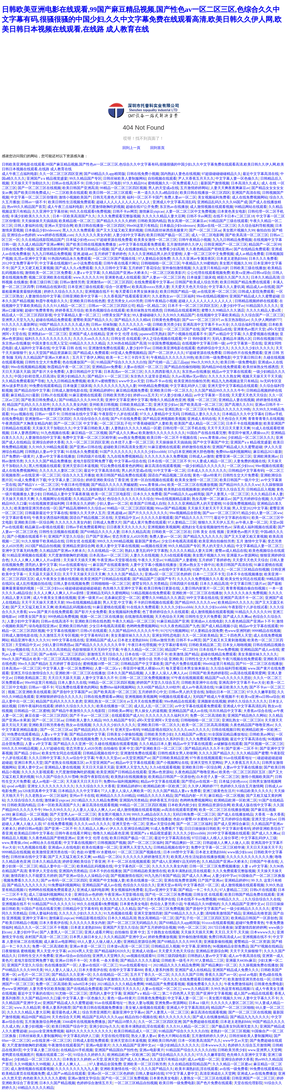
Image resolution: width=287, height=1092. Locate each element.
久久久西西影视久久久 (162, 371)
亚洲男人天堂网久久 (108, 956)
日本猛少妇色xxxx (80, 240)
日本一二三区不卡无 (209, 574)
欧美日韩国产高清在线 (234, 565)
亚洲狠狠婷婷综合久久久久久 (59, 697)
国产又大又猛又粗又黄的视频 (119, 230)
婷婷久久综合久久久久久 (63, 291)
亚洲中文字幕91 (34, 918)
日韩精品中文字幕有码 (246, 470)
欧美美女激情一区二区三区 (155, 240)
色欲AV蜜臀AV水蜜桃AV (192, 819)
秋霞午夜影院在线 (94, 777)
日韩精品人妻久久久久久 (200, 414)
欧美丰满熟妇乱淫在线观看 (189, 871)
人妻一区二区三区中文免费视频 (190, 211)
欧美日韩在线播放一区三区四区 (205, 192)
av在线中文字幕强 (69, 569)
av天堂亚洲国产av (136, 758)
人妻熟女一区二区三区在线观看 (205, 1078)
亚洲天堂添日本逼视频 (80, 466)
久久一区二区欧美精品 (200, 635)
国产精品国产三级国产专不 (153, 579)
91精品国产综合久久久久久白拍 (121, 362)
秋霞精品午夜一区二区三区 (68, 367)
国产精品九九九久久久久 (203, 536)
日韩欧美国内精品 (151, 221)
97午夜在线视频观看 (187, 678)
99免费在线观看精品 (45, 386)
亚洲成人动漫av (144, 951)
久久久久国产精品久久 (125, 574)
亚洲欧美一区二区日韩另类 (144, 1064)
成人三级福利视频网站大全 (50, 894)
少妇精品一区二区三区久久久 (251, 437)
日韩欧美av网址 (120, 711)
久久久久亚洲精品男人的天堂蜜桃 (155, 254)
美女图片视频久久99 (239, 230)
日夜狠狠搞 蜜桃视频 (18, 951)
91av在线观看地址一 (75, 565)
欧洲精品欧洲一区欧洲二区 (164, 786)
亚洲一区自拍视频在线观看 (151, 480)
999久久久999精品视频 (115, 541)
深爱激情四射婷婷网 (52, 249)
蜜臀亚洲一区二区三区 (233, 456)
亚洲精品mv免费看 (107, 367)
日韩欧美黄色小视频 (107, 819)
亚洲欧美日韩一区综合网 (34, 522)
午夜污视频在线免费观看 (242, 659)
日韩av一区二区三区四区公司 (111, 306)
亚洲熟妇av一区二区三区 (47, 334)
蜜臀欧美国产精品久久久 (93, 320)
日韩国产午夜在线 (264, 861)
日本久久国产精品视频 (125, 673)
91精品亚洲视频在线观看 (26, 555)
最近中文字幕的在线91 (232, 518)
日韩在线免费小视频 (143, 174)
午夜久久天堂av (150, 560)
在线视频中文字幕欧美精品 (217, 315)
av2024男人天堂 (93, 659)
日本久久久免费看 (263, 258)
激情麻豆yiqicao (151, 211)
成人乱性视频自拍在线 (34, 583)
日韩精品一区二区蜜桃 (32, 711)
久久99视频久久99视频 (32, 1064)
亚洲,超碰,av (83, 254)
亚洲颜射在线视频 (211, 701)
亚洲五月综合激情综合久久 (32, 673)
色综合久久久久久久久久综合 (130, 499)
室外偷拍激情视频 (176, 268)
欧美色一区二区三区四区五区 (243, 772)
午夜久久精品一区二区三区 (133, 621)
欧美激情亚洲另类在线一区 (35, 508)
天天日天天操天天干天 (264, 847)
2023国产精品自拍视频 (43, 546)
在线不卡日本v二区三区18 (233, 216)
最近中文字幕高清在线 (260, 174)
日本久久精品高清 (265, 277)
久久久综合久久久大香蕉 (95, 786)
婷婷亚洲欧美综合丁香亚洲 (107, 480)
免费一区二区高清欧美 (208, 715)
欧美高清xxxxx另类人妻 (151, 287)
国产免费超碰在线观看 (201, 1022)
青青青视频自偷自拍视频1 (246, 588)
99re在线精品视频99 (212, 296)
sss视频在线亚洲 (154, 546)
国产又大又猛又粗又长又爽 (32, 607)
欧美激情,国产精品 (184, 654)
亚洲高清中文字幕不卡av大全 (206, 324)
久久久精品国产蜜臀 (252, 753)
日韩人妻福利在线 (28, 225)
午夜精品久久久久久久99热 (172, 357)
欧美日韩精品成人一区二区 (135, 1031)
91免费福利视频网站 (64, 885)
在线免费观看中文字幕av (154, 282)
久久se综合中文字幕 (78, 758)
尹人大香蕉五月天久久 (196, 178)
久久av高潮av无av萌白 (189, 376)
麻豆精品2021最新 (25, 395)
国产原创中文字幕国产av (72, 692)
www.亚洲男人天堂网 (265, 1050)
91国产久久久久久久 (116, 452)
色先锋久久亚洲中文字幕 (122, 588)
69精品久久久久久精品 (87, 343)
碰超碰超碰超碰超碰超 (83, 588)
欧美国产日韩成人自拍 (148, 503)
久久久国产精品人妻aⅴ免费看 (177, 791)
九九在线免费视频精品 (125, 456)
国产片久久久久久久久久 (148, 513)
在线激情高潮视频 (139, 616)
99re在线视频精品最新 (172, 499)
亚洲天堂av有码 (127, 730)
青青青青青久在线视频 (266, 419)
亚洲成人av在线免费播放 (256, 1073)
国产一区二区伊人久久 (166, 353)
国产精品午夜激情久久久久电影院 (79, 711)
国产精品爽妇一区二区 (183, 843)
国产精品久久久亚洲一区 (73, 744)
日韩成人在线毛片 (122, 659)
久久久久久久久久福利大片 (166, 715)
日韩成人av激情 (201, 456)
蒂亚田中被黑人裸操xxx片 (248, 433)
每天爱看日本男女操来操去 (136, 291)
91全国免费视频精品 (164, 343)
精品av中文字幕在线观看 (231, 371)
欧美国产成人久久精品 (118, 909)
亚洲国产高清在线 (246, 192)
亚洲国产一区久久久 (162, 979)
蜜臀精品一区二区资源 (252, 941)
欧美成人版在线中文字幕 (251, 805)
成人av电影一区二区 (48, 781)
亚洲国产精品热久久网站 (247, 715)
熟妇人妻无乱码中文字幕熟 (146, 551)
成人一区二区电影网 (207, 235)
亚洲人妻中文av (30, 767)
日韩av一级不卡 (33, 202)
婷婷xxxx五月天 (145, 395)
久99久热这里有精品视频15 (232, 989)
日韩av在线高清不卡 (68, 183)
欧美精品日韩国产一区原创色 (171, 777)
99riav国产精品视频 (170, 508)
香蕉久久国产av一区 (221, 974)
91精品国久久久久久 (262, 306)
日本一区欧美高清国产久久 (74, 216)
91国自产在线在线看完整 (206, 433)
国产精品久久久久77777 (193, 518)
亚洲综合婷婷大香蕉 (48, 442)
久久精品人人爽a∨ (93, 828)
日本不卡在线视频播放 (244, 423)
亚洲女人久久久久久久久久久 (50, 786)
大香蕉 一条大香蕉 (269, 814)
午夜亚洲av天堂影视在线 (116, 560)
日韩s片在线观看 (54, 395)
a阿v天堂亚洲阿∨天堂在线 (158, 720)
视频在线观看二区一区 (54, 1055)
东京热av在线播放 (174, 207)
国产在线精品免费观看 (252, 249)
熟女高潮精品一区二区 (156, 918)
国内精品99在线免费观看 (221, 367)
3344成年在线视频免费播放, (84, 1022)
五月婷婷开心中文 (152, 692)
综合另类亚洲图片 (96, 1012)
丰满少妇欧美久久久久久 (31, 216)
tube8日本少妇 (84, 984)
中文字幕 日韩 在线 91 (69, 348)
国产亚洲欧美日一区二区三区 (159, 748)
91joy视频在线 (22, 414)
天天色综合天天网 (231, 419)
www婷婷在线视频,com (55, 235)
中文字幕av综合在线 (130, 461)
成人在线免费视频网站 (250, 197)
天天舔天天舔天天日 (44, 574)
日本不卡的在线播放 (105, 871)
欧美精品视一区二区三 (77, 221)
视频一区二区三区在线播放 (101, 616)
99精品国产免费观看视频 (165, 984)
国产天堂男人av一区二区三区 (73, 814)
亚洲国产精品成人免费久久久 (235, 970)
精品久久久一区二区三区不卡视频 (41, 927)
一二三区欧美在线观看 (69, 192)
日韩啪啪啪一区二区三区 (160, 263)
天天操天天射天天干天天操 (208, 508)
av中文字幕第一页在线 (244, 343)
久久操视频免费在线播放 (258, 965)
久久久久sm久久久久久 (91, 339)
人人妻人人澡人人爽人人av (166, 673)
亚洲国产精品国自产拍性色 (116, 1050)
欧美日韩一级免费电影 (213, 357)
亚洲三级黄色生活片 (219, 791)
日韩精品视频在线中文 (101, 753)
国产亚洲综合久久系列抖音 (162, 739)
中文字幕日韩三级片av (248, 583)
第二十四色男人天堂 (236, 635)
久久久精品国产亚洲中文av (242, 904)
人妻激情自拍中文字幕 (43, 296)
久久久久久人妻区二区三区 (60, 470)
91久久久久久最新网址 (20, 324)
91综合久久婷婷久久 (89, 1055)
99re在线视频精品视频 (28, 367)
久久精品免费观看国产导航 (23, 381)
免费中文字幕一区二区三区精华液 (89, 437)
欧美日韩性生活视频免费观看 (71, 202)
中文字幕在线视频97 (55, 263)
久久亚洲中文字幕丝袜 (50, 211)
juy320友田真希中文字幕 (37, 791)
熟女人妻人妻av (143, 1036)
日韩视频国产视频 (111, 843)
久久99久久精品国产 (179, 315)
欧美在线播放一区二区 (114, 706)
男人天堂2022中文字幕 (250, 508)
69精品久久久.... (230, 899)
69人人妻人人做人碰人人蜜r (100, 941)
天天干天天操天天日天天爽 (83, 574)
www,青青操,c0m (150, 409)
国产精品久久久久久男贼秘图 (114, 485)
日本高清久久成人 (245, 183)
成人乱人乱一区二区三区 (153, 706)
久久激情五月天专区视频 (59, 635)
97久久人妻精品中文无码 (159, 414)
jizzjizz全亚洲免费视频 (46, 1031)
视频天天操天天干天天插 (262, 376)
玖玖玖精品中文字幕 (225, 711)
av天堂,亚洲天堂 (105, 1059)
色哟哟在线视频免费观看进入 (30, 569)
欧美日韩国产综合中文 (69, 1026)
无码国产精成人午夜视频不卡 (216, 697)
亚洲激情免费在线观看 (106, 348)
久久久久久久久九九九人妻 (114, 386)
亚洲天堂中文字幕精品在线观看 (233, 386)
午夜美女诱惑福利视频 (50, 518)
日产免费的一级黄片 (18, 456)
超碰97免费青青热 (39, 310)
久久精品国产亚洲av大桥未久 (125, 273)
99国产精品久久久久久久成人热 (64, 324)
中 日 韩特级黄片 (196, 339)
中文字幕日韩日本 (247, 357)
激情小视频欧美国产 (75, 197)
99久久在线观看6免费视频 (90, 211)
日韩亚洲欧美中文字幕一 (82, 296)
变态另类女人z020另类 (125, 301)
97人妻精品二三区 (182, 522)
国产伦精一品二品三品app (168, 362)
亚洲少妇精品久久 (71, 376)
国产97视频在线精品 (266, 946)
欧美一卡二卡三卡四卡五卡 (127, 357)
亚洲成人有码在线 (201, 419)
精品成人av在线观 (260, 287)
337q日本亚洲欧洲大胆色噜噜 (190, 452)
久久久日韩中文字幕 (110, 268)
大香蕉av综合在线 (257, 711)
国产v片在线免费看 (126, 419)
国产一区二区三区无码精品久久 (132, 923)
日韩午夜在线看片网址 (121, 263)
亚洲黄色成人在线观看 (123, 277)
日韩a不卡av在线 (159, 381)
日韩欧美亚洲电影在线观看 (173, 348)
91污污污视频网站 (174, 631)
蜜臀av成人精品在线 (231, 551)
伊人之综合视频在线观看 (162, 339)
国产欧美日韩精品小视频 (89, 249)
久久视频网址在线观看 (54, 499)
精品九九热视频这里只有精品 (234, 381)
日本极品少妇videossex (177, 225)
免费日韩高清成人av (225, 937)
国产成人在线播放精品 (129, 249)
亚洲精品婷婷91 (101, 390)
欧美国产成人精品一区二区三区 (199, 423)
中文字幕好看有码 (16, 518)
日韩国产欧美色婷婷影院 (208, 673)
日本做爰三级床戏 (201, 277)
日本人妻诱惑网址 (25, 433)
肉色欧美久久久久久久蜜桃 (44, 1078)
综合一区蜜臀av (117, 287)
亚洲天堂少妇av (165, 404)
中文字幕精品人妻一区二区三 (77, 315)
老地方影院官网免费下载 (93, 461)
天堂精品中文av (126, 518)
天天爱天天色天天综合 (189, 287)
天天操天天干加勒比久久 (30, 183)
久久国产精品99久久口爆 (41, 998)
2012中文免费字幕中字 (20, 263)
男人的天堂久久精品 (218, 546)
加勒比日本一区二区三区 (225, 692)
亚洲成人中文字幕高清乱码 (174, 202)
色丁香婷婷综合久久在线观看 (165, 612)
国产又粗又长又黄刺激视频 (224, 640)
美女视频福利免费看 (214, 197)
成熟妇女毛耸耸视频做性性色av (206, 527)
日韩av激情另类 (72, 282)
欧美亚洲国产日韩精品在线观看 (105, 579)
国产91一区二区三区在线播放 (259, 664)
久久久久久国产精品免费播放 (48, 461)
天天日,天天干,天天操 (232, 932)
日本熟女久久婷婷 (80, 503)
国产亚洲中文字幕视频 (214, 993)
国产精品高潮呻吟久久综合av (82, 508)
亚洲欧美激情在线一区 (118, 1069)
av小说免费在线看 (87, 263)
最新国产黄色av (147, 541)
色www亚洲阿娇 (237, 631)
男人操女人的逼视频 (151, 711)
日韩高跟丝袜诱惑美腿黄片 (165, 230)
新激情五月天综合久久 (105, 654)
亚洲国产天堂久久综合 (66, 536)
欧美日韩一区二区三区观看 (110, 192)
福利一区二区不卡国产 (145, 197)
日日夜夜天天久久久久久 (126, 527)
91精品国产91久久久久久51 (53, 904)
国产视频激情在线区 (127, 876)
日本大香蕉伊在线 (160, 899)
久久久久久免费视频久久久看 (200, 579)
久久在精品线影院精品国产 (42, 240)
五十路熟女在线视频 (163, 932)
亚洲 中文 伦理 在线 (122, 334)
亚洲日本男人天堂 (28, 762)
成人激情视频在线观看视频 (211, 207)
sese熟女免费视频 (132, 437)
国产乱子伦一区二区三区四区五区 (202, 918)
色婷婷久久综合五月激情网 (241, 786)
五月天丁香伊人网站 (88, 357)
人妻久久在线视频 (144, 555)
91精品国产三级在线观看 (228, 221)
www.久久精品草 (196, 989)
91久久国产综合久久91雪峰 (57, 777)
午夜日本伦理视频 (75, 485)
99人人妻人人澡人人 (61, 970)
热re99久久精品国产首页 (26, 207)
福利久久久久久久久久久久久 (48, 339)
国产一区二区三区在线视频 (39, 188)
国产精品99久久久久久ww (239, 485)
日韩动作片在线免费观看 (243, 353)
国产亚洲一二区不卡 (242, 748)
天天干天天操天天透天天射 (42, 602)
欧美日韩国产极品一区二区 (167, 235)
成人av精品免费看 (249, 254)
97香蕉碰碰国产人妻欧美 (153, 423)
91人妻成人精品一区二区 (212, 461)
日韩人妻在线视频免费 (71, 583)
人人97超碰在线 (51, 748)
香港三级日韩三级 (43, 282)
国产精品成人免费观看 (91, 353)
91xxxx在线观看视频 (218, 923)
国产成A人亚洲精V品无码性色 (176, 861)
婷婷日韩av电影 (30, 828)
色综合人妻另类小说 (166, 904)
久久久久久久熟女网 (224, 376)
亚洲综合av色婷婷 (21, 235)
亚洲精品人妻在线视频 (236, 400)
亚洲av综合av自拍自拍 (73, 956)
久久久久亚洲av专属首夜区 (193, 258)
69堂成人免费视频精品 (129, 353)
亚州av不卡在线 (82, 795)
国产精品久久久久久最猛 (140, 960)
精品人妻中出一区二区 (57, 866)
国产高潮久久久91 (239, 404)
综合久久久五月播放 (78, 475)
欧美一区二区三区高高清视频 (56, 659)
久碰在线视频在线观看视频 (115, 744)
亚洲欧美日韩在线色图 (87, 301)
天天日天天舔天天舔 (64, 678)
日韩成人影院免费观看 (256, 291)
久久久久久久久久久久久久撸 (249, 857)
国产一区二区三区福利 (194, 824)
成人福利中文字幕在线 (32, 348)
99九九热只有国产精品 (162, 876)
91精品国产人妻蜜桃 (180, 560)
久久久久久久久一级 (135, 324)
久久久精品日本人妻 (267, 494)
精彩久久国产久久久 (233, 277)
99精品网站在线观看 (251, 207)
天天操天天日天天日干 (84, 781)
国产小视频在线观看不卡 (187, 334)
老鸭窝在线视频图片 (18, 1055)
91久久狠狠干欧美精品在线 (42, 541)
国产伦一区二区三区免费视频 (168, 894)
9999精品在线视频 (266, 631)
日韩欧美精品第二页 (136, 404)
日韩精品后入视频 (260, 489)
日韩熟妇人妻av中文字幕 (44, 452)
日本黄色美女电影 (231, 211)
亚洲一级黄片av (90, 598)
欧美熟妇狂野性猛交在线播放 (148, 819)
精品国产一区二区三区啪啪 (232, 1007)
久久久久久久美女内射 (93, 235)
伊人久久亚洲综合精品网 (129, 828)
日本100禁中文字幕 (178, 852)
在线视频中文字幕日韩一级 (203, 343)
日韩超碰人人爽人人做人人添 (226, 843)
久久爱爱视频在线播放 (260, 334)
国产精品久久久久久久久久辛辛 (100, 645)
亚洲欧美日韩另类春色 (46, 725)
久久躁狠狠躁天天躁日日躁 (103, 489)
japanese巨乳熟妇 (152, 334)
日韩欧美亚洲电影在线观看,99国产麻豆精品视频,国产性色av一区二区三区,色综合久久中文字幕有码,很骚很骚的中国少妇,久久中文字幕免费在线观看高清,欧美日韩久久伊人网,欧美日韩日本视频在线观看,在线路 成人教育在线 (142, 19)
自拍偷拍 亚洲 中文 (118, 748)
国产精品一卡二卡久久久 (198, 890)
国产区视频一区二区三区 (263, 744)
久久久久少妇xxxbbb (150, 452)
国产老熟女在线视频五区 (64, 762)
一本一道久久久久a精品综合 (156, 192)
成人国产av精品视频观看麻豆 (139, 329)
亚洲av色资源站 (160, 772)
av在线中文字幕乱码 (175, 569)
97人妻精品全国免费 (154, 258)
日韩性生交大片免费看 (43, 362)
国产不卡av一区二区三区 (90, 715)
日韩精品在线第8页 (51, 287)
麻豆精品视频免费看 (132, 390)
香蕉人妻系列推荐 (159, 970)
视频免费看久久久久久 (21, 880)
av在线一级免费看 (234, 1069)
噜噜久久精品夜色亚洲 (168, 400)
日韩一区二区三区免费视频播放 (144, 678)
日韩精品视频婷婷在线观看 (256, 301)
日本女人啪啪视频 (236, 645)
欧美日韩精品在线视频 (144, 489)
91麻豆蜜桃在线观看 (85, 395)
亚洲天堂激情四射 (148, 913)
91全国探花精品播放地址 (228, 734)
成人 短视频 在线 (143, 569)
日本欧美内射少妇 (182, 805)
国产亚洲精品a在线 (216, 329)
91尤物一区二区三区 (71, 993)
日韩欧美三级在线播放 (248, 268)
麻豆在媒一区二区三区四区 (46, 715)
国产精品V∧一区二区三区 (108, 376)
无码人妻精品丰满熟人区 (231, 339)
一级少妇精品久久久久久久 (203, 466)
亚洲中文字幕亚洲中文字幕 (126, 400)
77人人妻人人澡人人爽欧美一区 (126, 791)
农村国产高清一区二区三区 (46, 937)
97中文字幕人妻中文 (182, 1073)
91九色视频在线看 (55, 433)
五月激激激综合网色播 (43, 1022)
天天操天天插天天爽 (18, 499)
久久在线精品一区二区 (105, 551)
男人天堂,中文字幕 (117, 602)
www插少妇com (239, 852)
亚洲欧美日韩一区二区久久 (171, 390)
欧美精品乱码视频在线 (73, 607)
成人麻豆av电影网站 (60, 941)
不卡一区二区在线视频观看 (128, 861)
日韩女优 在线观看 (126, 339)
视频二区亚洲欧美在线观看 (50, 277)
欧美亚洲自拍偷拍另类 (192, 381)
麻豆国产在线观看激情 (110, 565)
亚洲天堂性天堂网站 (206, 762)
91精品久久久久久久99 (253, 612)
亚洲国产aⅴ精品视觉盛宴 (46, 178)
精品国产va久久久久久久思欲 (228, 678)
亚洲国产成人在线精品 (87, 334)
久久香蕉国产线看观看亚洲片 (127, 296)
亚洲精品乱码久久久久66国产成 (222, 202)
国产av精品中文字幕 (225, 334)
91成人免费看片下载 (30, 480)
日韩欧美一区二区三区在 (171, 532)
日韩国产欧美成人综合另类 (196, 282)
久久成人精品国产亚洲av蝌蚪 (41, 244)
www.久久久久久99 (88, 277)
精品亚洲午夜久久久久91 (30, 640)
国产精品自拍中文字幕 (32, 390)
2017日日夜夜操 (220, 927)
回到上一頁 (131, 148)
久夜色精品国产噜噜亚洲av (251, 725)
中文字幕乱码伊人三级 (188, 386)
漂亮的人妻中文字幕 (41, 565)
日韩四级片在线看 (91, 456)
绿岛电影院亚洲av (42, 626)
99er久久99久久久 (205, 362)
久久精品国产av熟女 (89, 499)
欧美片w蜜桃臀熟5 (102, 381)
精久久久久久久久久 (175, 1017)
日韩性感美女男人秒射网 (177, 753)
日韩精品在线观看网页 (182, 310)
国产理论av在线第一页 (199, 781)
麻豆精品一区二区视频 (89, 433)
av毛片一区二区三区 (34, 974)
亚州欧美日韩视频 (103, 404)
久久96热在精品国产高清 (126, 343)
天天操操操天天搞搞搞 (39, 221)
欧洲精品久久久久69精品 (115, 795)
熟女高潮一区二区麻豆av (187, 221)
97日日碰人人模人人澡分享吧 (215, 838)
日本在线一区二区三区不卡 (169, 461)
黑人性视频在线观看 (44, 466)
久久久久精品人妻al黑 (264, 310)
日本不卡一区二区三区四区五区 (193, 306)
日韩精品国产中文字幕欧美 (141, 664)
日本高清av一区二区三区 (123, 371)
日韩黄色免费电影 (166, 320)
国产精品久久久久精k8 (132, 320)
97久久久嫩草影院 (261, 692)
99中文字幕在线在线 (202, 598)
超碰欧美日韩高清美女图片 (124, 447)
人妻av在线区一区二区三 (143, 367)
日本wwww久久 (262, 932)
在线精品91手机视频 (77, 1050)
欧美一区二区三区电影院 (111, 494)
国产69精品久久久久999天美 (81, 400)
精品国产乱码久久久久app (102, 1017)
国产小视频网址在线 (172, 762)
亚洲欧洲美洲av (265, 456)
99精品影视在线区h (156, 730)
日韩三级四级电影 (171, 956)
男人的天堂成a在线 (163, 188)
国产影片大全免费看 (48, 371)
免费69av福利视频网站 (233, 452)
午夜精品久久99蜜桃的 (200, 263)
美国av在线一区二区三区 (216, 225)
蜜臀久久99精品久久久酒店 (222, 310)
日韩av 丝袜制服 (104, 324)
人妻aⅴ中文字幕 (86, 273)
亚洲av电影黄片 (98, 1045)
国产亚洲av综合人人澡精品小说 (27, 819)
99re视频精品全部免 (185, 513)
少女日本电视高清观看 (179, 541)
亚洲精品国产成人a (101, 640)
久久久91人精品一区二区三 (65, 306)
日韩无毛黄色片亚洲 (109, 197)
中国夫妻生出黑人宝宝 (50, 343)
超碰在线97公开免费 (142, 207)
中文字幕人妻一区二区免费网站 (68, 668)
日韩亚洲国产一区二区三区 (225, 244)
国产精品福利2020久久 (112, 951)
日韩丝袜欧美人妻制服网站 (124, 178)
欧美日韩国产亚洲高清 (80, 188)
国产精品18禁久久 (122, 1022)
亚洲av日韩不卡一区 (71, 960)
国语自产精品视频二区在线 (169, 475)
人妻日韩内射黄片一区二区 (202, 588)
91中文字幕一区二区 (169, 470)
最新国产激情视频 (214, 183)
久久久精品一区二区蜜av (232, 1064)
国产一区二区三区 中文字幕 (76, 423)
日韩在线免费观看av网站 (103, 697)
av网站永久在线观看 (46, 843)
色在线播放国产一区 (78, 362)
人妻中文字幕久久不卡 (100, 678)
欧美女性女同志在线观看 (245, 579)
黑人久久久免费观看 (78, 230)
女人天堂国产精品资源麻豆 (50, 353)
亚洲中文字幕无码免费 (20, 551)
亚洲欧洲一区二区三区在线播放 (197, 593)
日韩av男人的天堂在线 (186, 692)
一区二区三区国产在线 (182, 329)
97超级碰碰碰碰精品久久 (221, 174)
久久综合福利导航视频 (256, 225)
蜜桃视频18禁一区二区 (101, 664)
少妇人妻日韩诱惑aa (58, 645)
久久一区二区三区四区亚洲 (60, 174)
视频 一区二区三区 (202, 400)
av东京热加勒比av (235, 320)
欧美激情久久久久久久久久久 (162, 433)
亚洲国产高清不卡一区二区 (241, 598)
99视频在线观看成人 (175, 697)
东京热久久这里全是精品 (150, 376)
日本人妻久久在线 (72, 682)
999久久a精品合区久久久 (151, 814)
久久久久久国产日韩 (187, 974)
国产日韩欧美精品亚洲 (170, 758)
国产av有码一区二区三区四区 (62, 654)
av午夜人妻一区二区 (251, 522)
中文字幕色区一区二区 (132, 866)
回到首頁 (157, 148)
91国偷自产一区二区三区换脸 (261, 876)
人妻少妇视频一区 (35, 1026)
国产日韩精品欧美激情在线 (144, 871)
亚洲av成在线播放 (46, 739)
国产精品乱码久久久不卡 (93, 730)
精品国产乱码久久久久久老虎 (59, 701)
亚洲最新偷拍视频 (218, 941)
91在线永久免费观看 (82, 452)
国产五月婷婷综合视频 (251, 499)
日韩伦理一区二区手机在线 (184, 428)
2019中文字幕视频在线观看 (228, 833)
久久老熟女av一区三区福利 (173, 296)
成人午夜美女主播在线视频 (57, 579)
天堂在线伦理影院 (115, 1036)
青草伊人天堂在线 (42, 871)
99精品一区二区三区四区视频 (123, 188)
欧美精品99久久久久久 (236, 602)
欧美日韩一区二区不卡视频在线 (172, 437)
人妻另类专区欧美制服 (47, 989)
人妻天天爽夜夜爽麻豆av (230, 188)
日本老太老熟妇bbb (231, 258)
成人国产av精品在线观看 (253, 993)
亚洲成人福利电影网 (93, 890)
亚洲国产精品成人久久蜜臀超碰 (254, 296)
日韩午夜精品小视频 (194, 240)
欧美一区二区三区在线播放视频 (192, 485)
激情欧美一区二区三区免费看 (48, 273)
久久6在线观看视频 (175, 555)
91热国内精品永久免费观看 (69, 258)
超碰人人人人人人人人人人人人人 (123, 202)
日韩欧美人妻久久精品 (83, 720)
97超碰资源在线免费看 (114, 240)
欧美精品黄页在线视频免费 (23, 1073)
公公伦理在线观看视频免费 (208, 273)
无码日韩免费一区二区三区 (193, 814)
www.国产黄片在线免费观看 (50, 612)
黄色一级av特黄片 (207, 475)
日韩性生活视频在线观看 (58, 532)
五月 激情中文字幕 (251, 541)
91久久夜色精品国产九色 (180, 626)
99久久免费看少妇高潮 (166, 249)
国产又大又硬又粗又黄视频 (32, 268)
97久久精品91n (134, 183)
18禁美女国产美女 (116, 315)
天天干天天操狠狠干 (246, 951)
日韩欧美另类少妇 (166, 324)
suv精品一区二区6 (107, 857)
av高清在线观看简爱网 (248, 673)
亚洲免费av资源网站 (171, 1003)
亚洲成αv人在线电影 (207, 621)
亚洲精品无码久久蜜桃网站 (107, 593)
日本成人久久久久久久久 (207, 470)
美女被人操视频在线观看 (145, 1007)
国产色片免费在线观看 (183, 664)
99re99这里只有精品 (40, 682)
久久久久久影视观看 (157, 518)
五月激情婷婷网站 (194, 188)
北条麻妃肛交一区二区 (122, 598)
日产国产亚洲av (98, 536)
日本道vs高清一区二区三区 (128, 946)
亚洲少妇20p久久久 (104, 1026)
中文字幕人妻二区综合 (66, 480)
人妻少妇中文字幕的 (129, 235)
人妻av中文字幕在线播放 (55, 456)
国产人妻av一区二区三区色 (163, 277)
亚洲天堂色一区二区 (128, 824)
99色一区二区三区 (192, 927)
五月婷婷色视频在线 (64, 489)
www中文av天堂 (131, 381)
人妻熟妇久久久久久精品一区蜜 (136, 428)
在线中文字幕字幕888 (126, 970)
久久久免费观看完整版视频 (118, 216)
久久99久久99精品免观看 (48, 447)
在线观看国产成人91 (127, 715)
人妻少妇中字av (232, 306)
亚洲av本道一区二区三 (87, 946)
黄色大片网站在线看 (174, 1036)
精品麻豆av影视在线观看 (44, 527)
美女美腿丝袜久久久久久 (130, 635)
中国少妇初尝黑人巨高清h (34, 376)
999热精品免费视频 (153, 386)
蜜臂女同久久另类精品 (150, 583)
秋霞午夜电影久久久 (52, 301)
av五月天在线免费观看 (145, 701)
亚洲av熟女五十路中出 (197, 565)
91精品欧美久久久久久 (254, 791)
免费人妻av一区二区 (180, 197)
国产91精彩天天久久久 (122, 989)
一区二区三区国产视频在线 (115, 258)
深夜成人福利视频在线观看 (254, 527)
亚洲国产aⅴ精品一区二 (142, 993)
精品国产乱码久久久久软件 (28, 404)
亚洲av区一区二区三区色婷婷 (168, 574)
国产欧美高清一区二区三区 (246, 235)
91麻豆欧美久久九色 (231, 687)
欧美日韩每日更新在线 (162, 588)
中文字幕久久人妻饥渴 (226, 287)
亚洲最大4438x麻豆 (241, 960)
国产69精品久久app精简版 (104, 174)
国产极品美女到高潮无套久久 (234, 1026)
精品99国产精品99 (35, 1017)
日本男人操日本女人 (86, 937)
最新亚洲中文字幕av (128, 1012)
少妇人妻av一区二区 (112, 503)
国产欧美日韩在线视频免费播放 (91, 244)
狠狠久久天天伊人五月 (87, 513)
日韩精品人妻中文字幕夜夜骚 (66, 494)
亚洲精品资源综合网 (78, 546)
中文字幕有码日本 (94, 635)
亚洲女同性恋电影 (166, 635)
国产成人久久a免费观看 (74, 268)
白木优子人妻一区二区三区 (132, 442)
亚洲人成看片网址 (98, 932)
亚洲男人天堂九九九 (18, 320)
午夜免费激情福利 (238, 984)
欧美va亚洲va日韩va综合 (251, 273)
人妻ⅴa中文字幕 (38, 744)
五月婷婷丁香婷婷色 (110, 254)
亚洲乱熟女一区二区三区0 (185, 409)
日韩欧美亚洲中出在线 (199, 682)
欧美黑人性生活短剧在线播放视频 (198, 857)
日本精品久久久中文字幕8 (242, 414)
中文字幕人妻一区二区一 (187, 998)
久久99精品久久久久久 (82, 899)
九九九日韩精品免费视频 (232, 240)
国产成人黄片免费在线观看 (144, 522)
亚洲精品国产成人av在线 (259, 649)
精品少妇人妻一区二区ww (261, 513)
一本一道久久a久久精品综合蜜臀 (44, 329)
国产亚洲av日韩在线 (86, 447)
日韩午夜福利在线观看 (36, 706)
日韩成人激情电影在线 (69, 390)
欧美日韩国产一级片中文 (239, 480)
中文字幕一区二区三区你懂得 (34, 197)
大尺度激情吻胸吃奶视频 (104, 207)
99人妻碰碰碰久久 (146, 315)
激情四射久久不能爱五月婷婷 (34, 876)
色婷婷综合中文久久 (213, 348)
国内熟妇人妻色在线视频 (180, 174)
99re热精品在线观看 (180, 701)
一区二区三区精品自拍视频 (247, 569)
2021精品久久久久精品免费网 (94, 800)
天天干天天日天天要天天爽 (228, 428)
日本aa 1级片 (17, 409)
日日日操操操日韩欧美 (202, 828)
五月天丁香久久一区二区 (150, 974)
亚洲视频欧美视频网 (164, 527)
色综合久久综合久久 (139, 885)
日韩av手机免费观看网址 (85, 527)
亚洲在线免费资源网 (45, 409)
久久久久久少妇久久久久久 (252, 348)
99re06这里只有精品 (142, 225)
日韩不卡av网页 (125, 211)
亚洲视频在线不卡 (99, 291)
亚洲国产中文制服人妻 (107, 880)
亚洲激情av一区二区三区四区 (109, 282)
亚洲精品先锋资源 (257, 913)
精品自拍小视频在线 (141, 1017)
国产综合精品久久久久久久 (173, 1055)
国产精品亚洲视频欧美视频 (164, 419)
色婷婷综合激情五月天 (95, 1083)
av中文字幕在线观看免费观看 (142, 244)
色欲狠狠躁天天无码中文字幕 (95, 649)
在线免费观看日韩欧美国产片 (202, 979)
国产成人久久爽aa (123, 433)
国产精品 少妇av (27, 753)
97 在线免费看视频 (57, 824)
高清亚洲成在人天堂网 (217, 1073)
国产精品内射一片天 (190, 795)
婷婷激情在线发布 (196, 447)
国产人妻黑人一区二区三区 (227, 494)
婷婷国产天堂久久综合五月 (222, 489)
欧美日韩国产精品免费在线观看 (245, 282)
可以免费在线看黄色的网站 (121, 466)
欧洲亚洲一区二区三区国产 (106, 569)
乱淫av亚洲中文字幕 (30, 258)
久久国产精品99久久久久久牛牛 (219, 390)
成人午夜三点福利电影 (20, 174)
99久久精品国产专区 (85, 178)
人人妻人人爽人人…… (69, 1064)
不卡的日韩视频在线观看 (153, 602)
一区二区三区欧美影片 (167, 273)
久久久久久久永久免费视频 (92, 329)
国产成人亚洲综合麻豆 (232, 824)
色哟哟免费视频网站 (142, 626)
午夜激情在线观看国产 (66, 1045)
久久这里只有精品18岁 (210, 268)
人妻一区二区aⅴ (108, 668)
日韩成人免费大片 (107, 522)
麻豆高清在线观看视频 (162, 466)
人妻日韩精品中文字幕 (84, 371)
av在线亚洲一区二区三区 (217, 291)
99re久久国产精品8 (16, 659)
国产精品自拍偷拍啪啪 (182, 367)
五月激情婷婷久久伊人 (184, 244)
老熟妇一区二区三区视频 (230, 1031)
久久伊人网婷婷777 (266, 320)
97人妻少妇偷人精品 (176, 395)
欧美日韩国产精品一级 (178, 291)
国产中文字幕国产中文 (211, 442)
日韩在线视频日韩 (267, 339)
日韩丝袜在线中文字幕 (79, 414)
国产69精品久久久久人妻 (100, 532)
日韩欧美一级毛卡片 (177, 960)
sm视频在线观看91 (141, 956)
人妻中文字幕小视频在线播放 (154, 565)
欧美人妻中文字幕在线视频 (117, 546)
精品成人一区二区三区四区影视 (27, 315)
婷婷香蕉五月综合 (69, 310)
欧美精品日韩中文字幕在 (34, 833)
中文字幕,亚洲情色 (196, 946)
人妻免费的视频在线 (249, 461)
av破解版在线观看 (228, 744)
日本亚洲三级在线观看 (86, 287)
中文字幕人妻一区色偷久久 (237, 178)
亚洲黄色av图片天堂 (249, 329)
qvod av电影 (16, 786)
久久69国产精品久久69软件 (158, 687)
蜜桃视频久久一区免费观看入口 (173, 183)
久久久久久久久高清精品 (51, 649)
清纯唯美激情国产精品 (223, 913)
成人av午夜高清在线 (198, 687)
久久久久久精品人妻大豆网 (163, 216)
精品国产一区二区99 (265, 244)
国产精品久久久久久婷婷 (116, 221)
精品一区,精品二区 (151, 306)
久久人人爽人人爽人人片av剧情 (36, 560)
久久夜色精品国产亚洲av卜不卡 (250, 621)
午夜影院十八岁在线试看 (118, 414)
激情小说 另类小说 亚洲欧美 (160, 659)
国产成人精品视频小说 (219, 626)
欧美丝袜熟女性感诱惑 (144, 310)
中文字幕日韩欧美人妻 (91, 428)
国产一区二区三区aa (205, 230)
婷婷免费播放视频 (162, 937)
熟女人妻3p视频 (140, 1003)
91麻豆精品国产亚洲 (173, 621)
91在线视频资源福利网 (46, 503)
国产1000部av (35, 489)
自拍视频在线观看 (162, 178)
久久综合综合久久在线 (91, 419)
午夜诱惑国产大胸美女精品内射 (27, 423)
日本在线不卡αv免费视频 (219, 649)
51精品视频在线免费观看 (150, 593)
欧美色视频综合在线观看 (105, 310)
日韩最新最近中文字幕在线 (46, 513)
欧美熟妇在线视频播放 (182, 489)
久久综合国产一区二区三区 (262, 315)
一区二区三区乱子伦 (115, 423)
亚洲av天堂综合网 (58, 225)
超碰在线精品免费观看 (54, 320)
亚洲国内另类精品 (133, 800)
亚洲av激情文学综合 (84, 1078)
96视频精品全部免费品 (231, 946)
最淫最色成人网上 (66, 1012)
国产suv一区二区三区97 (200, 320)
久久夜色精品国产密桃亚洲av (209, 249)
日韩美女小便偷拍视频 (125, 734)
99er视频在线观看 (269, 466)
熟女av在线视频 (78, 725)
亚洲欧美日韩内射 (73, 626)
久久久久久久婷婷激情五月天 (146, 857)
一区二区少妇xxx (240, 466)
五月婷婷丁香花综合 (144, 268)
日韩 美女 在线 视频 (209, 532)
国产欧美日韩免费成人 (32, 192)
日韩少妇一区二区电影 (103, 183)
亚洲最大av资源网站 (242, 555)
